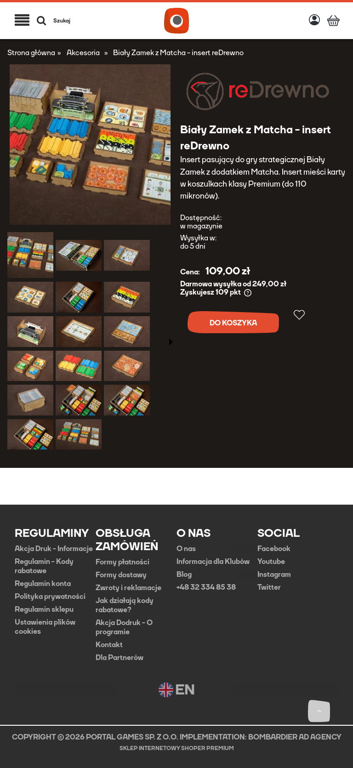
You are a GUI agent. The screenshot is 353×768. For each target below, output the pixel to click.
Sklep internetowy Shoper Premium (177, 748)
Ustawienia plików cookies (45, 627)
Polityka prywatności (50, 596)
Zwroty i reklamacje (128, 587)
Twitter (269, 587)
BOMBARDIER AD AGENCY (295, 737)
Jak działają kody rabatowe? (125, 605)
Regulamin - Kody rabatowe (44, 566)
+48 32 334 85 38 (206, 587)
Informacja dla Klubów (213, 561)
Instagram (274, 574)
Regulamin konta (43, 583)
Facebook (273, 548)
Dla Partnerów (119, 657)
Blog (184, 574)
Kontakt (109, 644)
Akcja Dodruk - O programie (124, 627)
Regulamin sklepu (44, 609)
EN (177, 690)
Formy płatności (122, 562)
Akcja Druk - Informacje (54, 548)
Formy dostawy (121, 575)
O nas (186, 548)
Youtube (271, 561)
